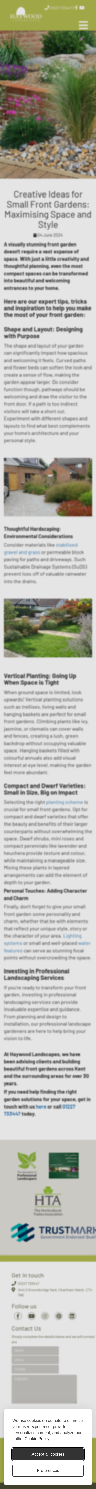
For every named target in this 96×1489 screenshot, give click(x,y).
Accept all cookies (47, 1454)
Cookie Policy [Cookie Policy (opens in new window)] (37, 1439)
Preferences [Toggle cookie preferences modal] (48, 1470)
